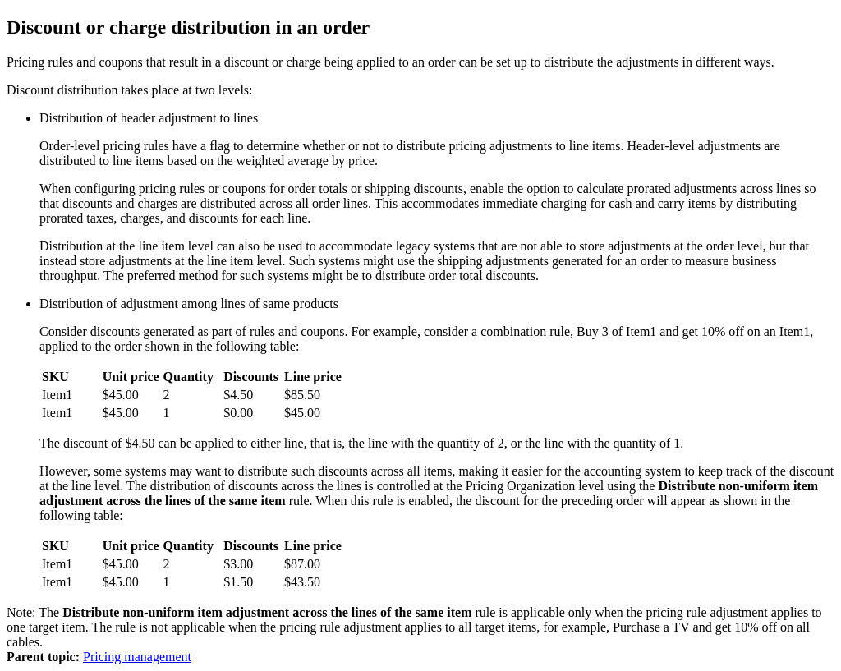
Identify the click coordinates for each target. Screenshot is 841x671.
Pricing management (137, 657)
